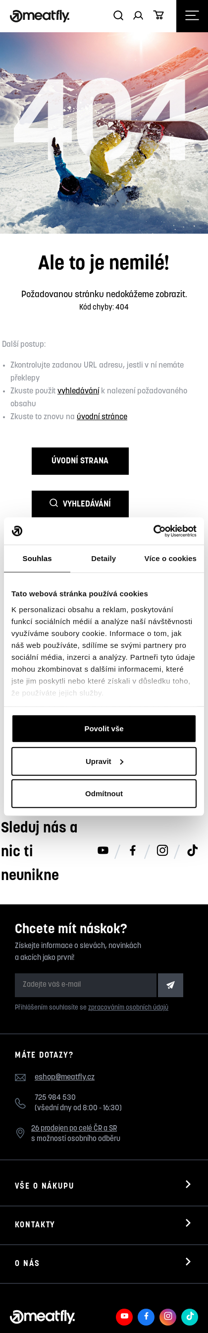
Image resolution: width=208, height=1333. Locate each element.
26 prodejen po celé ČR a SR (74, 1085)
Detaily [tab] (103, 558)
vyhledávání (78, 391)
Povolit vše (103, 728)
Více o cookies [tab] (170, 558)
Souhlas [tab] (37, 558)
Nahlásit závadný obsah (106, 1307)
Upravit (104, 761)
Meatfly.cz (51, 1307)
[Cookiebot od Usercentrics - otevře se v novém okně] (153, 530)
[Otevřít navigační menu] (192, 16)
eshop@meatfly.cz (65, 1034)
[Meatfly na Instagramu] (167, 1274)
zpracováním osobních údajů (128, 964)
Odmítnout (104, 793)
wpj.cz (47, 1318)
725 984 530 (55, 1055)
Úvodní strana (52, 461)
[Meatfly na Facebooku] (146, 1274)
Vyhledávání (156, 460)
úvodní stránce (102, 417)
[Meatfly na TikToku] (189, 1274)
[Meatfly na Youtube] (124, 1274)
